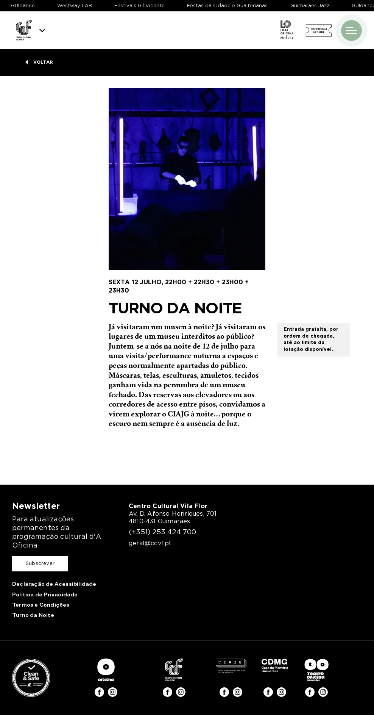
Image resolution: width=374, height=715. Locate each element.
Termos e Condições (41, 606)
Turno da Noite (33, 616)
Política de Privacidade (45, 596)
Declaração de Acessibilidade (54, 585)
